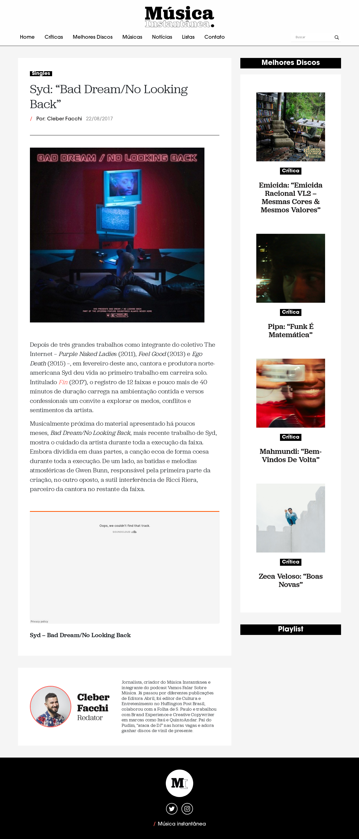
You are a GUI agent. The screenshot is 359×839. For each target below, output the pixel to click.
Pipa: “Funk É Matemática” (291, 330)
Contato (214, 37)
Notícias (162, 37)
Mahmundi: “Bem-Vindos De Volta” (291, 455)
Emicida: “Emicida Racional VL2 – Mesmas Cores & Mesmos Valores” (291, 197)
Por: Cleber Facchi (59, 119)
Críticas (54, 37)
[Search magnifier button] (336, 37)
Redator (90, 717)
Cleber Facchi (93, 702)
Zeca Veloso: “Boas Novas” (291, 580)
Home (27, 37)
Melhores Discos (92, 37)
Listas (188, 37)
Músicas (132, 37)
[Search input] (314, 37)
